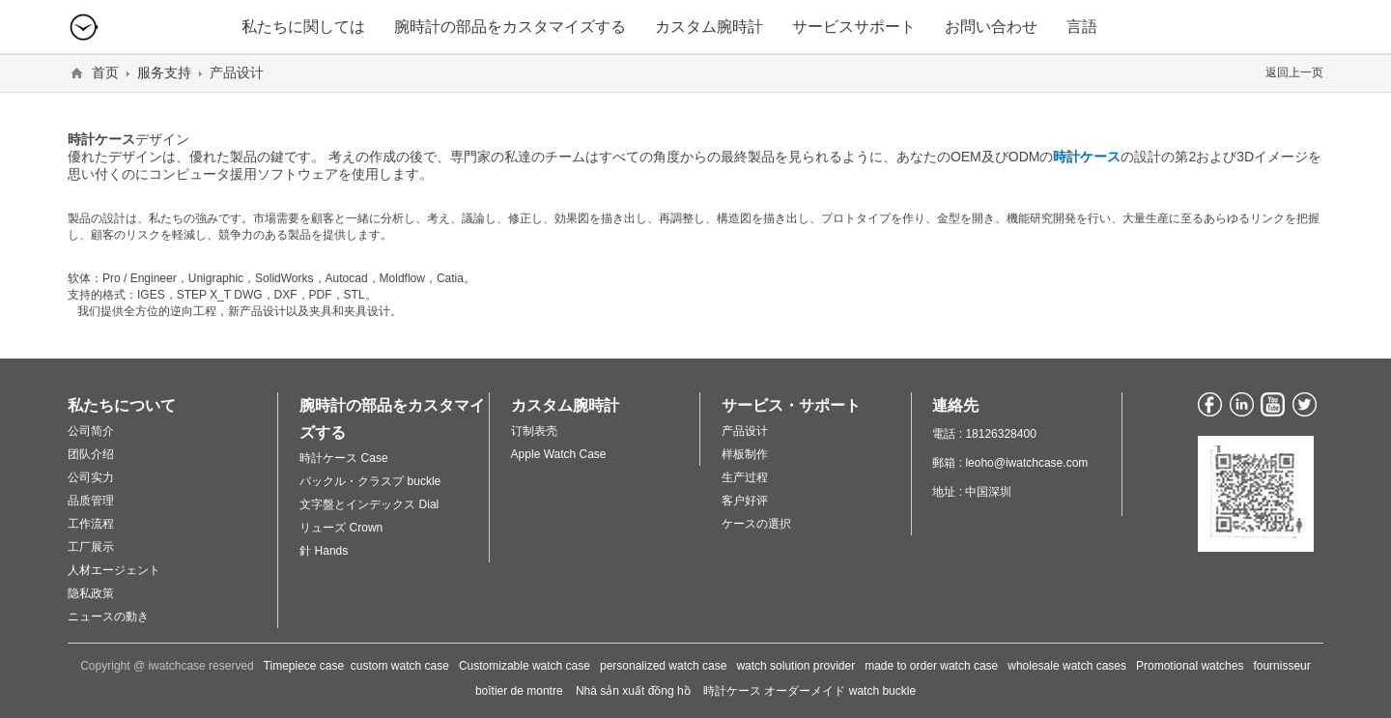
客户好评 (745, 500)
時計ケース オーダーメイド (774, 691)
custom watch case (400, 666)
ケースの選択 (756, 524)
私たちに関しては (303, 26)
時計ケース (1087, 156)
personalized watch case (663, 666)
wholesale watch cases (1067, 666)
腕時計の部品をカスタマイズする (510, 26)
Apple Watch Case (559, 454)
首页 (105, 72)
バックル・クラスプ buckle (369, 481)
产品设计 (745, 431)
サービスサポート (854, 26)
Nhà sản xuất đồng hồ (633, 691)
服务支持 (164, 72)
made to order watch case (931, 666)
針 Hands (323, 551)
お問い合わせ (991, 26)
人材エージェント (114, 570)
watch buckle (882, 691)
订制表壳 (534, 431)
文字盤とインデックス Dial (369, 504)
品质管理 (91, 500)
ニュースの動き (108, 616)
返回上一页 (1294, 72)
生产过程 (745, 477)
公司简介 (91, 431)
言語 (1081, 26)
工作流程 (91, 524)
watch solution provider (795, 666)
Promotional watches (1189, 666)
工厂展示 (91, 547)
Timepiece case (304, 666)
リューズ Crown (341, 527)
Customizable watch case (524, 666)
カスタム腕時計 (709, 26)
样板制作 (745, 454)
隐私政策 (91, 593)
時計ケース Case (343, 458)
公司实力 (91, 477)
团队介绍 (91, 454)
